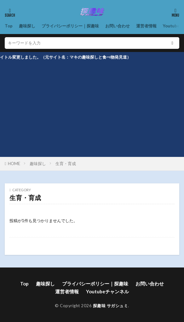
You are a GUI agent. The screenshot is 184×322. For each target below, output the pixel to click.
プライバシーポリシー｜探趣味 (70, 25)
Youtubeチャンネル (107, 291)
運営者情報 (146, 25)
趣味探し (27, 25)
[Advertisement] (92, 110)
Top (9, 25)
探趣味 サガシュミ (110, 305)
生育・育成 (65, 163)
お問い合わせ (117, 25)
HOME (14, 163)
